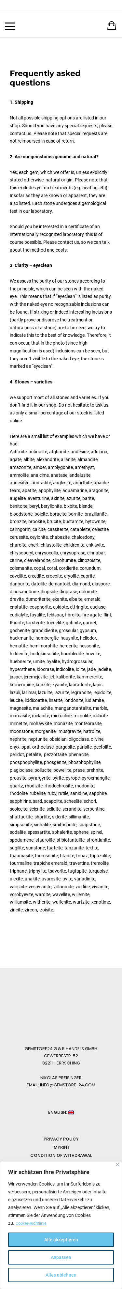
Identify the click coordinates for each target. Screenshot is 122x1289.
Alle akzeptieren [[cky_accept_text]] (61, 1239)
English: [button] (61, 1112)
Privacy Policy (61, 1139)
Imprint (61, 1147)
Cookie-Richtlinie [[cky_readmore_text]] (32, 1223)
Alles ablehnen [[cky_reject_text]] (61, 1275)
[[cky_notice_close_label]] (117, 1164)
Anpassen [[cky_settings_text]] (61, 1257)
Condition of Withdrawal (61, 1155)
